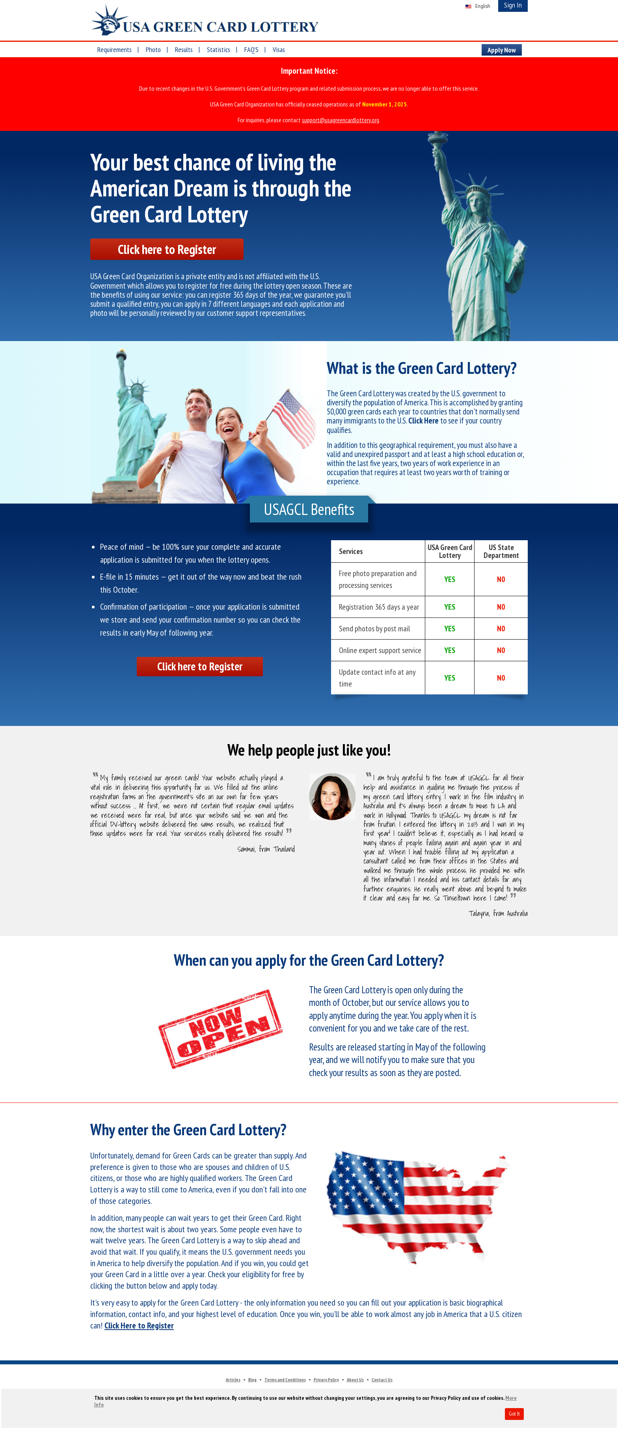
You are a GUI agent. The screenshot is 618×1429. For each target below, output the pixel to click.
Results (184, 49)
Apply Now (502, 49)
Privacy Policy (326, 1381)
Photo (153, 49)
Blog (252, 1381)
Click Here (423, 421)
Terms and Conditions (285, 1381)
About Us (355, 1381)
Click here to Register (165, 250)
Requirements (114, 49)
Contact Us (382, 1381)
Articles (233, 1381)
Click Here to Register (139, 1326)
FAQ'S (251, 49)
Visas (279, 49)
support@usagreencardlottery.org (340, 120)
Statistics (218, 49)
